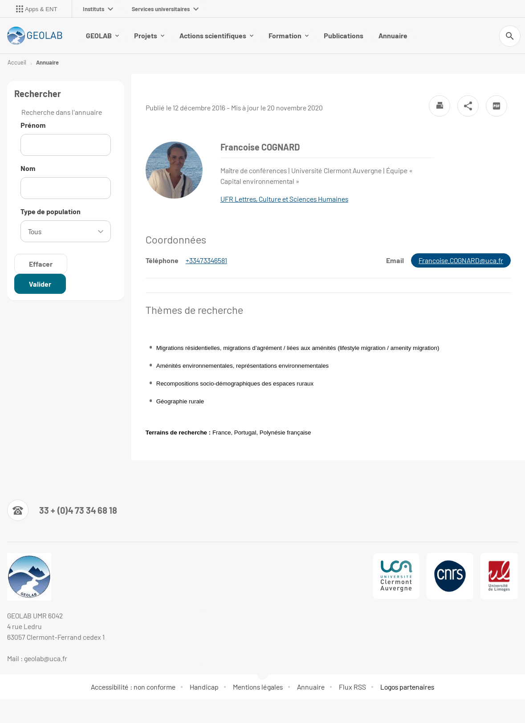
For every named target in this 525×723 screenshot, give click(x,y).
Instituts (98, 8)
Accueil (17, 62)
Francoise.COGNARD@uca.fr (461, 260)
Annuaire (392, 35)
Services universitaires (165, 8)
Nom (28, 168)
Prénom (33, 125)
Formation (289, 35)
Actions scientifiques (216, 35)
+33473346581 (206, 260)
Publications (343, 35)
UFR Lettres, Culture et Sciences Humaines (284, 199)
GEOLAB (102, 35)
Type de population (50, 211)
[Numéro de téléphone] (62, 510)
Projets (149, 35)
